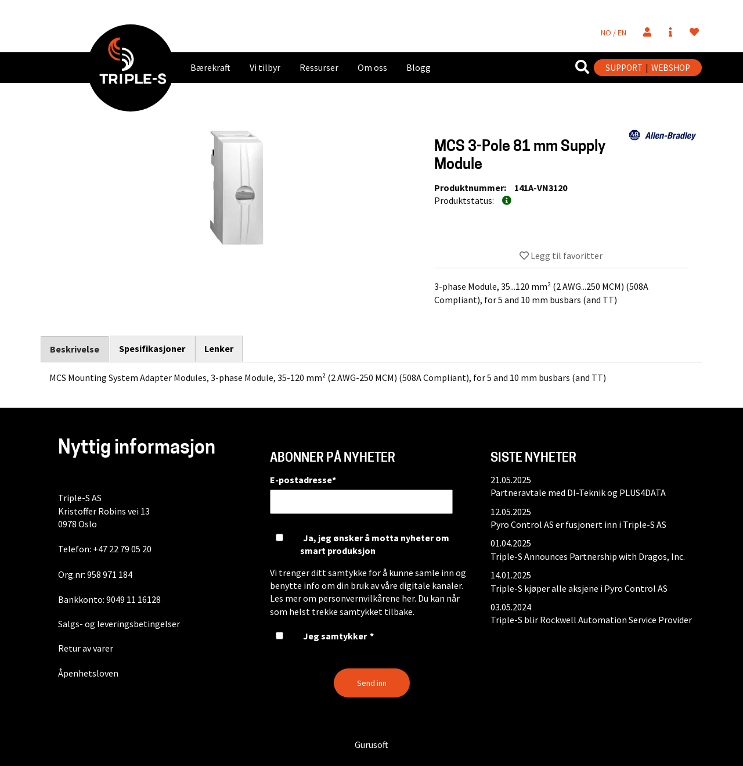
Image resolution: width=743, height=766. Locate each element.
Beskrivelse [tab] (74, 349)
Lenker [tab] (219, 348)
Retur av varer (85, 648)
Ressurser (319, 67)
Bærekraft (210, 67)
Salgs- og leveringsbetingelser (119, 624)
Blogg (418, 67)
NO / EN (613, 32)
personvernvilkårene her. (367, 598)
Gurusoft (371, 744)
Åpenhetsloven (88, 673)
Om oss (372, 67)
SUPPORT (624, 67)
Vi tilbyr (265, 67)
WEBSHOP (670, 67)
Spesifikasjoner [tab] (152, 348)
